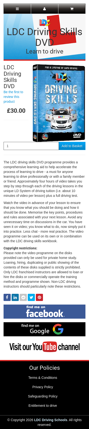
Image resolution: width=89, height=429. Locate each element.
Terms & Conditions (42, 378)
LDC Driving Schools (50, 420)
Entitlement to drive (42, 406)
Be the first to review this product (13, 96)
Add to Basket (72, 146)
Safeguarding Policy (43, 396)
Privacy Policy (42, 387)
